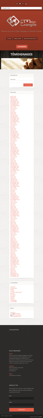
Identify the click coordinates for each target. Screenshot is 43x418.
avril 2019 (13, 206)
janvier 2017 (13, 242)
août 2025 (13, 107)
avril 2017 (13, 238)
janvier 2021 (13, 180)
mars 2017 (13, 240)
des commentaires (15, 315)
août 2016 (13, 249)
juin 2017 (12, 236)
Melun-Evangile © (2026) (6, 415)
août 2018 (13, 217)
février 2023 (14, 147)
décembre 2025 (14, 101)
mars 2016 (13, 256)
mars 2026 (13, 97)
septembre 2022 (14, 154)
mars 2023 (13, 146)
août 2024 (13, 123)
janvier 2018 (13, 226)
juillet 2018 (13, 218)
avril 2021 (13, 176)
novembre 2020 (14, 183)
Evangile (12, 291)
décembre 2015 (14, 260)
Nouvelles (12, 296)
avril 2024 (13, 128)
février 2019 (14, 209)
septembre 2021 (14, 170)
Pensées (12, 297)
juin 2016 (12, 252)
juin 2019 (12, 203)
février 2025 (14, 115)
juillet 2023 (13, 140)
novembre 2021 (14, 167)
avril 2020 (13, 193)
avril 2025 (13, 112)
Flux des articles (15, 313)
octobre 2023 (14, 136)
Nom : (10, 395)
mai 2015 (12, 269)
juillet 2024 (13, 124)
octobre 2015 (14, 262)
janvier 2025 (13, 116)
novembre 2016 (14, 245)
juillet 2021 (13, 172)
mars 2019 (13, 207)
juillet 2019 (13, 202)
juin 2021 (12, 174)
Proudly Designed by (36, 416)
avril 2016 (13, 254)
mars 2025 (13, 113)
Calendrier (22, 46)
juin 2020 (12, 190)
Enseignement (13, 288)
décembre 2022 (14, 150)
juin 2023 (12, 142)
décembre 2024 (14, 117)
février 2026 (14, 99)
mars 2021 (13, 178)
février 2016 (14, 257)
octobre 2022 (14, 152)
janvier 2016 (13, 258)
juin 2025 (12, 109)
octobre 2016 (14, 246)
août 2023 (13, 139)
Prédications (17, 38)
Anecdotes (12, 286)
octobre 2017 (14, 230)
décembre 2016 (14, 244)
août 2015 (13, 265)
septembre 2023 (14, 138)
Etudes (9, 38)
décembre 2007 (14, 276)
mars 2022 (13, 162)
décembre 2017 (14, 227)
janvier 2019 (13, 210)
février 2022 (14, 163)
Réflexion (12, 299)
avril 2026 (13, 96)
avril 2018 (13, 222)
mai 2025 (12, 111)
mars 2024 (13, 130)
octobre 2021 (14, 168)
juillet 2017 (13, 234)
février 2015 (14, 273)
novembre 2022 (14, 151)
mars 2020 (13, 194)
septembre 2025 (14, 105)
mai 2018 (12, 221)
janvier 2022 (13, 164)
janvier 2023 (13, 148)
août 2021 (13, 171)
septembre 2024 (14, 121)
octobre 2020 (14, 185)
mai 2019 (12, 205)
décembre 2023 (14, 134)
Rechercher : (13, 79)
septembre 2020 (14, 186)
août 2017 (13, 233)
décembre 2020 (14, 182)
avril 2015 (13, 270)
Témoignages (13, 300)
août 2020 (13, 187)
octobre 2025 (14, 104)
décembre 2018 (14, 211)
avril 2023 (13, 144)
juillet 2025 (13, 108)
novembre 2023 (14, 135)
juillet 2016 (13, 250)
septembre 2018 (14, 215)
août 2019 (13, 201)
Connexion (12, 312)
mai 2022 (12, 159)
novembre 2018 (14, 213)
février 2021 (14, 179)
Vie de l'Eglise (13, 301)
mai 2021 (12, 175)
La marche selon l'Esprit (16, 292)
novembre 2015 (14, 261)
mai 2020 (12, 191)
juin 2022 (12, 158)
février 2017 (14, 241)
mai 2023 (12, 143)
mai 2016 (12, 253)
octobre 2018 (14, 214)
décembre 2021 (14, 166)
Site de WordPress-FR (15, 316)
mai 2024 (12, 127)
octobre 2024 (14, 120)
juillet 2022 (13, 156)
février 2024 (14, 131)
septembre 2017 (14, 231)
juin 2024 (12, 125)
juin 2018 (12, 219)
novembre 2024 (14, 119)
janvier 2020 (13, 195)
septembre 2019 (14, 199)
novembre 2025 (14, 103)
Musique (12, 293)
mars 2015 (13, 272)
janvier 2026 (13, 100)
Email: (10, 402)
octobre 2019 (14, 198)
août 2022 (13, 155)
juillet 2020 (13, 189)
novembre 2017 (14, 229)
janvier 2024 (13, 132)
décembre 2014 (14, 274)
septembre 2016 (14, 248)
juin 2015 (12, 268)
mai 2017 (12, 237)
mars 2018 (13, 223)
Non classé (13, 295)
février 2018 (14, 225)
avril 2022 (13, 160)
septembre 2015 (14, 264)
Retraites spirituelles (30, 38)
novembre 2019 (14, 197)
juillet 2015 (13, 266)
